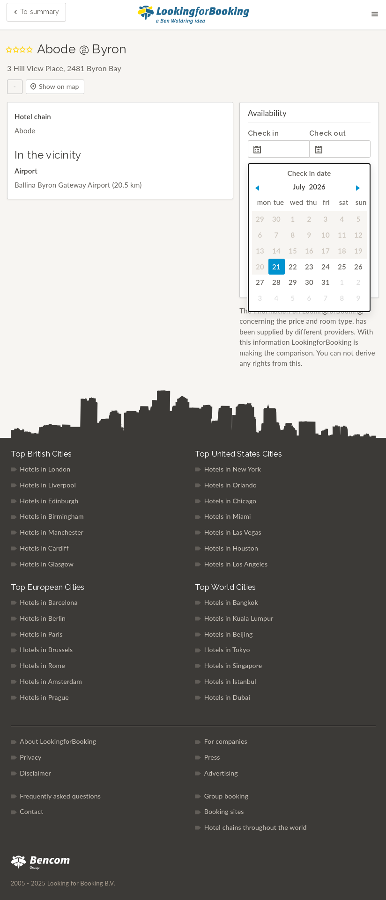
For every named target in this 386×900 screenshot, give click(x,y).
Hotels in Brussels (46, 649)
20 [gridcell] (260, 266)
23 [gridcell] (309, 266)
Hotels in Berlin (43, 618)
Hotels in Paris (41, 634)
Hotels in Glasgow (47, 564)
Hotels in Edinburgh (49, 501)
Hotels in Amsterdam (51, 681)
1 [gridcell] (293, 219)
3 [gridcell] (326, 219)
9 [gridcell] (309, 235)
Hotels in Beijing (228, 634)
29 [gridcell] (260, 219)
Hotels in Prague (44, 697)
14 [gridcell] (276, 251)
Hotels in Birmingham (52, 516)
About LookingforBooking (58, 741)
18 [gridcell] (342, 251)
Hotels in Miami (227, 516)
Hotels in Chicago (230, 501)
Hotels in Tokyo (227, 649)
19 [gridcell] (358, 251)
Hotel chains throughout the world (255, 827)
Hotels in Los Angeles (236, 564)
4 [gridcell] (342, 219)
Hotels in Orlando (230, 485)
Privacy (30, 757)
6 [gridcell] (260, 235)
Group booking (226, 796)
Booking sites (224, 811)
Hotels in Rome (42, 665)
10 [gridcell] (325, 235)
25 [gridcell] (342, 266)
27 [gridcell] (260, 282)
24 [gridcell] (325, 266)
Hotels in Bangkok (231, 602)
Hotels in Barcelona (48, 602)
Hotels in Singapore (233, 665)
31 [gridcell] (325, 282)
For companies (225, 741)
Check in (263, 133)
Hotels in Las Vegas (232, 532)
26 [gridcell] (358, 266)
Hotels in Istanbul (230, 681)
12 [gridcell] (358, 235)
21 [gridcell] (276, 266)
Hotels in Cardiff (44, 548)
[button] (257, 188)
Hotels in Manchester (51, 532)
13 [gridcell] (260, 251)
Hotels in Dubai (227, 697)
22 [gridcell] (293, 266)
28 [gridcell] (276, 282)
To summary (35, 12)
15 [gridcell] (293, 251)
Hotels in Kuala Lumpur (239, 618)
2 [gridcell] (309, 219)
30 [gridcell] (276, 219)
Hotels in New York (232, 469)
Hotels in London (45, 469)
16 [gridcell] (309, 251)
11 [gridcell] (342, 235)
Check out (327, 133)
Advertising (221, 773)
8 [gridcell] (293, 235)
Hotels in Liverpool (48, 485)
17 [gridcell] (325, 251)
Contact (31, 811)
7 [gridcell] (277, 235)
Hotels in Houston (231, 548)
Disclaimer (35, 773)
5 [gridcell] (358, 219)
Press (212, 757)
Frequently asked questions (60, 796)
